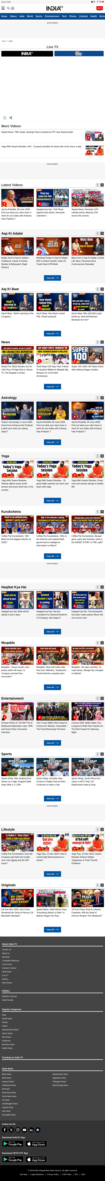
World (30, 16)
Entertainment (52, 16)
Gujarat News (7, 1107)
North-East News (9, 1093)
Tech (64, 16)
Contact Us (6, 950)
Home (4, 16)
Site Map (23, 1174)
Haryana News (8, 1081)
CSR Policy (67, 1174)
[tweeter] (11, 1130)
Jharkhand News (9, 1085)
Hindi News (6, 972)
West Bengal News (60, 1085)
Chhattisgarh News (10, 1104)
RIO (76, 1174)
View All (52, 278)
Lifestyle (83, 16)
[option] (17, 204)
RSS (83, 1174)
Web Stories (7, 983)
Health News (7, 1048)
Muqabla (8, 643)
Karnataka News (9, 1115)
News (4, 41)
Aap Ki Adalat (12, 233)
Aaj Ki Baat (10, 289)
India (21, 16)
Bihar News (7, 1074)
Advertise (6, 957)
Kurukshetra (11, 511)
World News (7, 1019)
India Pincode (7, 1000)
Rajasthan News (59, 1078)
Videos (13, 16)
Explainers (6, 1041)
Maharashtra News (60, 1074)
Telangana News (59, 1081)
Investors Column (9, 968)
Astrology (9, 398)
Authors (5, 979)
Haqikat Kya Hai (13, 587)
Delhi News (6, 1078)
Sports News (7, 1033)
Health (93, 16)
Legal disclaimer (37, 1174)
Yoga (5, 456)
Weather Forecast (9, 996)
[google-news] (37, 1130)
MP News (6, 1089)
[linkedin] (31, 1130)
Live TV (5, 975)
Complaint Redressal (10, 961)
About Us (6, 953)
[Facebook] (4, 1130)
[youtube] (24, 1130)
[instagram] (18, 1130)
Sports (39, 16)
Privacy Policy (53, 1174)
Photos (72, 16)
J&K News (6, 1111)
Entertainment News (10, 1030)
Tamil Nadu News (9, 1096)
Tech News (6, 1037)
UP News (6, 1100)
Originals (8, 885)
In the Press (7, 964)
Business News (8, 1044)
